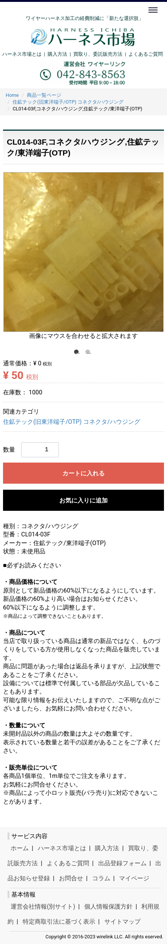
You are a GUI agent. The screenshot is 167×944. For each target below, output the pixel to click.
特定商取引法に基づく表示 (59, 921)
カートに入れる (83, 473)
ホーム (20, 848)
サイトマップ (122, 921)
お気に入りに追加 (83, 500)
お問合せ (71, 878)
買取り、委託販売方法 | (100, 54)
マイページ (134, 878)
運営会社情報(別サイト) (43, 906)
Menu (153, 6)
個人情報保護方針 (108, 906)
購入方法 (57, 54)
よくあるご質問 (145, 54)
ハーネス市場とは (22, 54)
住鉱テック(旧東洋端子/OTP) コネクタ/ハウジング (71, 422)
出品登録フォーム (122, 863)
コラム (101, 878)
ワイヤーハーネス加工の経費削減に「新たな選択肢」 (85, 18)
